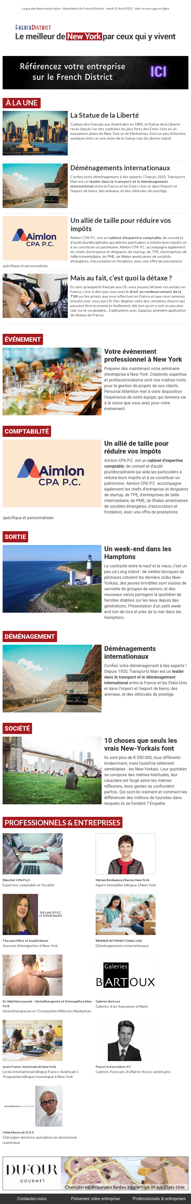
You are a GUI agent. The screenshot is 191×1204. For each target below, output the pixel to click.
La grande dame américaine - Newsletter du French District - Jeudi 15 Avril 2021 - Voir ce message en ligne (95, 8)
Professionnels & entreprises (159, 1198)
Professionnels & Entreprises (62, 822)
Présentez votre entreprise (95, 1198)
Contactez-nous (31, 1198)
